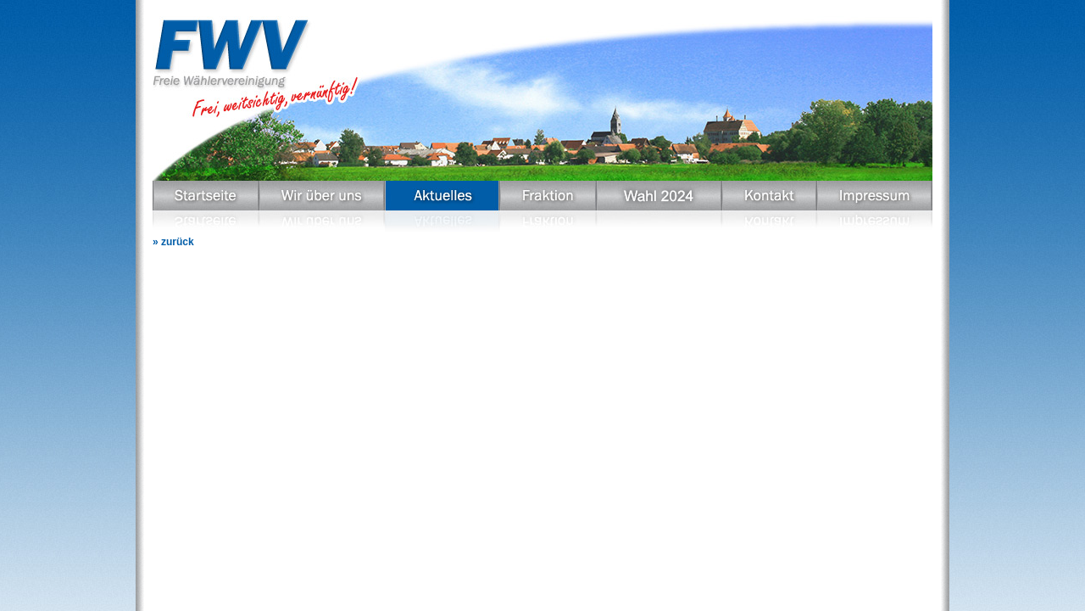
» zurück (173, 242)
